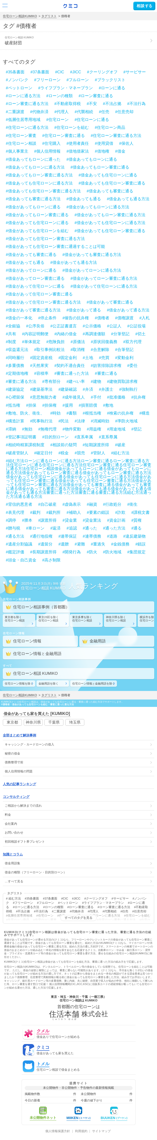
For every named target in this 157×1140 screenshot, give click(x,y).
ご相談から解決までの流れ (23, 805)
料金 (8, 814)
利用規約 (81, 1131)
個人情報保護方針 (57, 1131)
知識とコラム (13, 854)
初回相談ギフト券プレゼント (25, 841)
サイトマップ (101, 1131)
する (144, 6)
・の (29, 744)
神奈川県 (33, 722)
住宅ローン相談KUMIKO (20, 16)
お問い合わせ (14, 832)
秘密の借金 (12, 753)
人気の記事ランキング (19, 784)
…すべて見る (14, 881)
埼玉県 (75, 722)
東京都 (12, 722)
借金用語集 (12, 863)
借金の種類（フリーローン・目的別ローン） (36, 872)
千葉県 (54, 722)
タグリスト (49, 16)
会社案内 (11, 823)
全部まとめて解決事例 (19, 735)
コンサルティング (16, 797)
